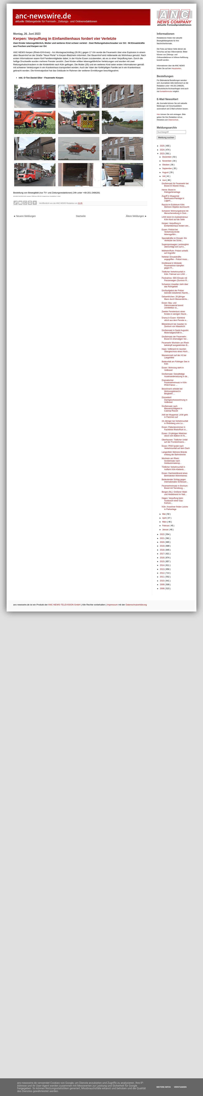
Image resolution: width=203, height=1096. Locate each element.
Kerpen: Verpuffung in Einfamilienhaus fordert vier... (176, 224)
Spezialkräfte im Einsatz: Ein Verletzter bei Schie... (174, 239)
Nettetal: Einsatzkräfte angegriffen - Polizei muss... (175, 258)
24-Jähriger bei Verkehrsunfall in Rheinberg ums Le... (175, 422)
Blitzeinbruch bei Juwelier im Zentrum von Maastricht (174, 325)
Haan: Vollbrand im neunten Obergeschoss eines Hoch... (175, 350)
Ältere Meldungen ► (136, 216)
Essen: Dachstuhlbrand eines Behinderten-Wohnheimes (174, 474)
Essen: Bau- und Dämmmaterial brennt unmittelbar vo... (172, 305)
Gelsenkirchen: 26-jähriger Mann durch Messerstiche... (175, 298)
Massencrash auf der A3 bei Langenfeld (174, 356)
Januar (165, 529)
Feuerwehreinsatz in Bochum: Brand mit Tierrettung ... (175, 487)
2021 (162, 538)
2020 (162, 542)
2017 (162, 554)
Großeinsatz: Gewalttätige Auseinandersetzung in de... (175, 375)
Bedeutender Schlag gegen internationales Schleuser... (175, 480)
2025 (162, 146)
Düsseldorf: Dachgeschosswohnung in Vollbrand (174, 399)
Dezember (167, 157)
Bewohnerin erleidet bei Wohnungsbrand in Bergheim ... (172, 391)
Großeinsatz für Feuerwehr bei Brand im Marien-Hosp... (175, 184)
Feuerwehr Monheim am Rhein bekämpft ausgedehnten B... (175, 344)
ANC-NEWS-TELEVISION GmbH (64, 604)
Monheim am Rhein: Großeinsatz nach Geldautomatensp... (172, 460)
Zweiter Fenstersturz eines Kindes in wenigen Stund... (175, 312)
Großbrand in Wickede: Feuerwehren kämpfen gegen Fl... (173, 265)
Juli (164, 176)
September (167, 168)
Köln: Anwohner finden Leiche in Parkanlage (175, 508)
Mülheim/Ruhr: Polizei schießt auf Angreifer (175, 252)
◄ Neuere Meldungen (24, 216)
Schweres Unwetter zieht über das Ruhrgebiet (175, 285)
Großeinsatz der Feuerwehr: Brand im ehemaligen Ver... (175, 337)
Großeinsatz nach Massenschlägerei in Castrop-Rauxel (172, 408)
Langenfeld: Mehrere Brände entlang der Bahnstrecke (174, 453)
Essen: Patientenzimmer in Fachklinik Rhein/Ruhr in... (174, 428)
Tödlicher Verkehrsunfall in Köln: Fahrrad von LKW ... (174, 273)
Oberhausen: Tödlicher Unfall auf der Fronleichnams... (174, 441)
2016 (162, 558)
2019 (162, 546)
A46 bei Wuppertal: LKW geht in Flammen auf (175, 416)
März (164, 522)
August (165, 172)
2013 (162, 569)
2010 (162, 581)
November (167, 161)
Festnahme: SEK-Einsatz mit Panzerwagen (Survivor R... (175, 279)
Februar (166, 525)
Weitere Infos (163, 1087)
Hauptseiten (176, 68)
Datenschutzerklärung (136, 604)
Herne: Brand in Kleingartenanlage (171, 191)
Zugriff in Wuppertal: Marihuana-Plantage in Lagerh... (173, 198)
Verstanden (180, 1087)
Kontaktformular (166, 91)
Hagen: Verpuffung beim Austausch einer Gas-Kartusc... (172, 500)
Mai (164, 514)
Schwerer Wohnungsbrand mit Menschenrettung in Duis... (175, 212)
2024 (162, 150)
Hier (158, 114)
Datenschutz (173, 120)
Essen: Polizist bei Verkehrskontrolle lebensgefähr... (171, 232)
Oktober (166, 165)
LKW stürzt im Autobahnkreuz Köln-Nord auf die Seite (175, 218)
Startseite (81, 216)
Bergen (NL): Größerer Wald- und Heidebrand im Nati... (174, 493)
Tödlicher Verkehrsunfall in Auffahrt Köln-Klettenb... (173, 468)
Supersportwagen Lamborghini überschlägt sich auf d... (175, 245)
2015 (162, 561)
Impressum (112, 604)
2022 (162, 534)
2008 (162, 588)
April (164, 518)
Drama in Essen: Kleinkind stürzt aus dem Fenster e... (175, 319)
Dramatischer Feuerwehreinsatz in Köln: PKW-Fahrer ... (174, 382)
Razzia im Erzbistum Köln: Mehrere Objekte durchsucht (175, 206)
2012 (162, 573)
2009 (162, 584)
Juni (164, 180)
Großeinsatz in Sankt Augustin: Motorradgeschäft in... (175, 331)
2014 (162, 565)
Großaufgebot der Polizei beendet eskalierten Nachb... (175, 291)
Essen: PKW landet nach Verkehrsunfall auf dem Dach (176, 447)
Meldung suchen (166, 137)
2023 (162, 153)
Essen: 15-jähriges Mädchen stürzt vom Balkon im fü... (174, 434)
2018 (162, 550)
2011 (162, 577)
